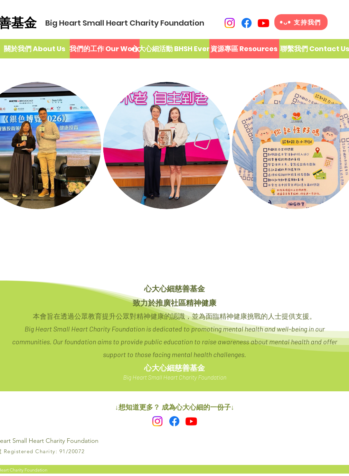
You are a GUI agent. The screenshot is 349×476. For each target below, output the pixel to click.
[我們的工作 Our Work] (104, 48)
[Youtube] (263, 23)
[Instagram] (229, 23)
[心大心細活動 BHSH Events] (174, 48)
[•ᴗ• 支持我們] (301, 22)
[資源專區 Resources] (243, 48)
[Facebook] (246, 23)
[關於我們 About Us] (34, 48)
